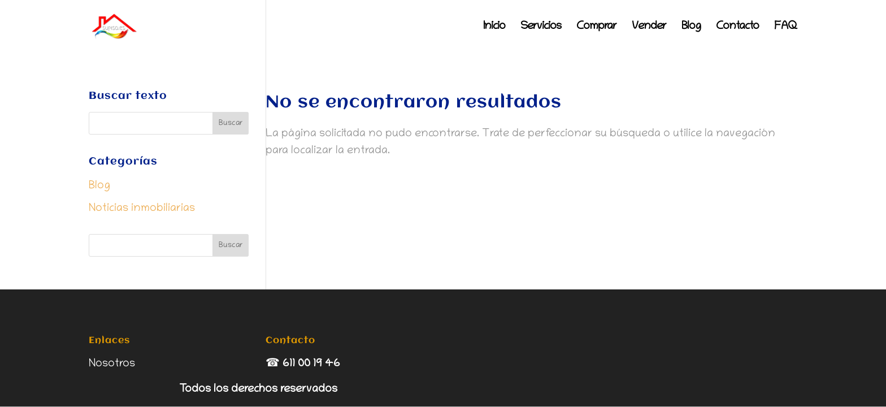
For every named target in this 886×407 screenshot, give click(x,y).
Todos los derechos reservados (258, 389)
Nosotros (112, 364)
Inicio (494, 28)
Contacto (737, 28)
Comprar (596, 28)
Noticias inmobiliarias (142, 208)
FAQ (785, 28)
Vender (649, 28)
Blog (691, 28)
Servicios (540, 28)
